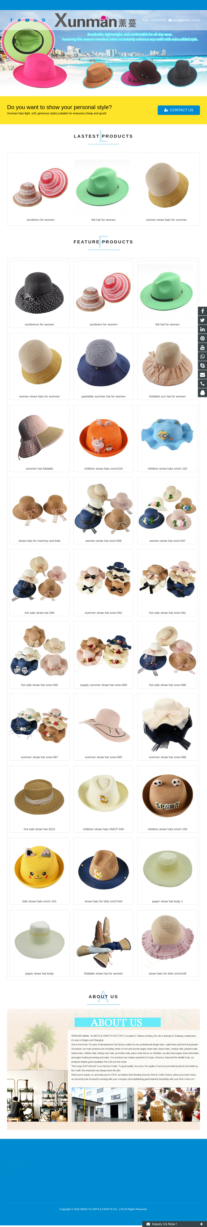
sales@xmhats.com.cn (50, 5)
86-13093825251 (20, 5)
